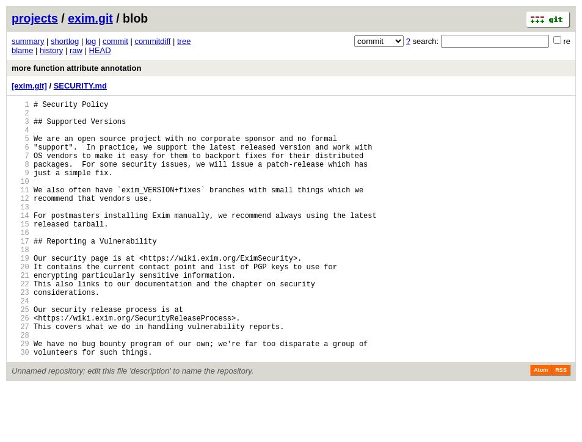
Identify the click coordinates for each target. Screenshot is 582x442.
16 (20, 261)
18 (20, 282)
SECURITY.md (80, 85)
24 (20, 344)
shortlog (65, 41)
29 (20, 396)
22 (20, 324)
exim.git (90, 18)
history (51, 50)
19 (20, 293)
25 (20, 355)
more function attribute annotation (76, 68)
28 (20, 386)
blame (22, 50)
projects (35, 18)
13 (20, 230)
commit (115, 41)
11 (20, 210)
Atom (541, 425)
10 (20, 199)
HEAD (100, 50)
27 (20, 376)
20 (20, 303)
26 (20, 365)
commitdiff (152, 41)
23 (20, 334)
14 (20, 241)
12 (20, 220)
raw (76, 50)
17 (20, 272)
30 (20, 407)
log (90, 41)
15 (20, 251)
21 (20, 313)
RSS (561, 425)
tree (184, 41)
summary (28, 41)
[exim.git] (29, 85)
